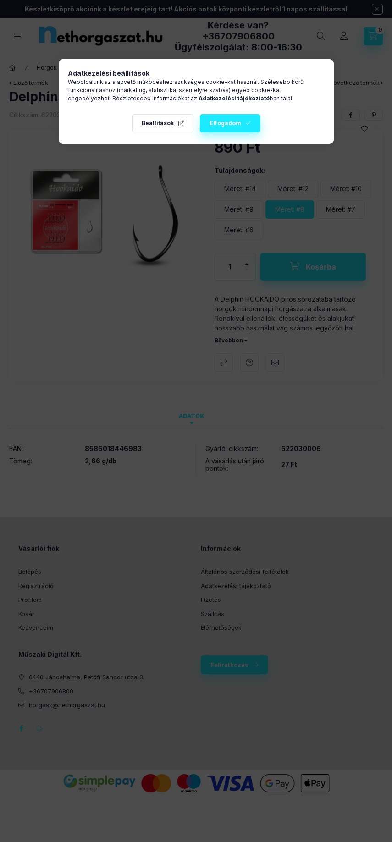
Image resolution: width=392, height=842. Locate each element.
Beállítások (158, 123)
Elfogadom (225, 123)
